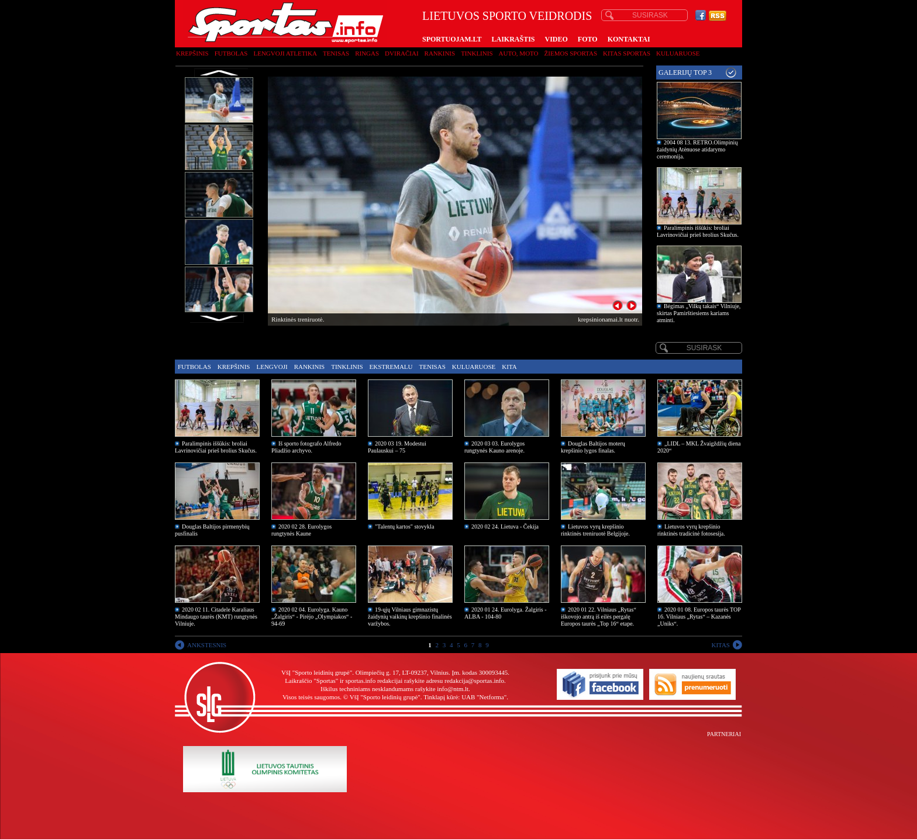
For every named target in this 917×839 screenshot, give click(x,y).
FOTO (588, 39)
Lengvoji (271, 366)
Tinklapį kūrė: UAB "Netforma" (464, 696)
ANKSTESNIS (206, 644)
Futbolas (231, 53)
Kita (509, 366)
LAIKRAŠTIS (513, 39)
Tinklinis (476, 53)
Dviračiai (401, 53)
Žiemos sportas (570, 53)
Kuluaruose (678, 53)
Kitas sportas (626, 53)
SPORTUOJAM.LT (451, 39)
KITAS (720, 644)
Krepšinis (192, 53)
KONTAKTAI (629, 39)
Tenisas (336, 53)
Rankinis (440, 53)
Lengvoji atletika (284, 53)
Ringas (367, 53)
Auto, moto (519, 53)
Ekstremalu (391, 366)
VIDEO (556, 39)
